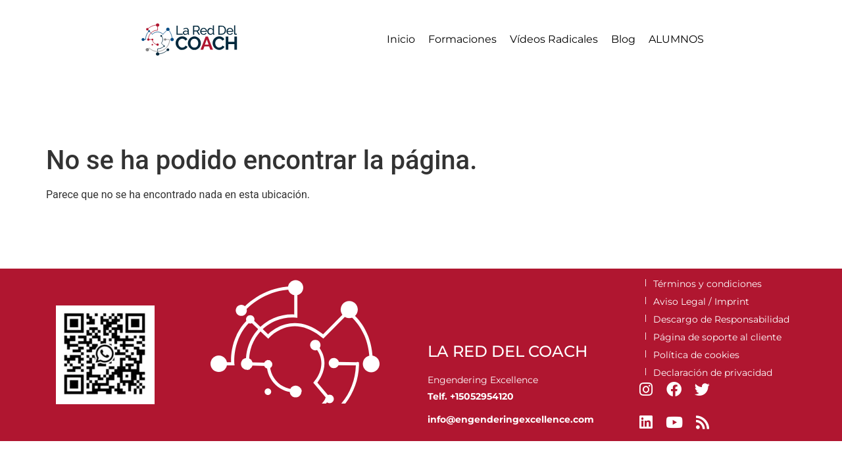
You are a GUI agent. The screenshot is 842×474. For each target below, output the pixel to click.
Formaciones (462, 39)
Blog (623, 39)
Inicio (401, 39)
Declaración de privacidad (712, 373)
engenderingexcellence (512, 419)
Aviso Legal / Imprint (701, 301)
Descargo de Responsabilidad (721, 319)
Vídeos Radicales (554, 39)
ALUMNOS (676, 39)
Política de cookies (696, 355)
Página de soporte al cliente (717, 337)
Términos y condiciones (707, 284)
